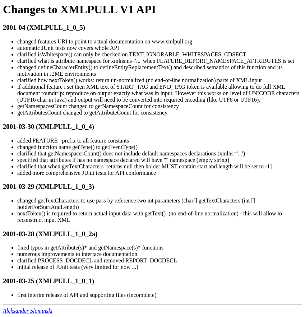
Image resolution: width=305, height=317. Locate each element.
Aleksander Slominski (27, 311)
